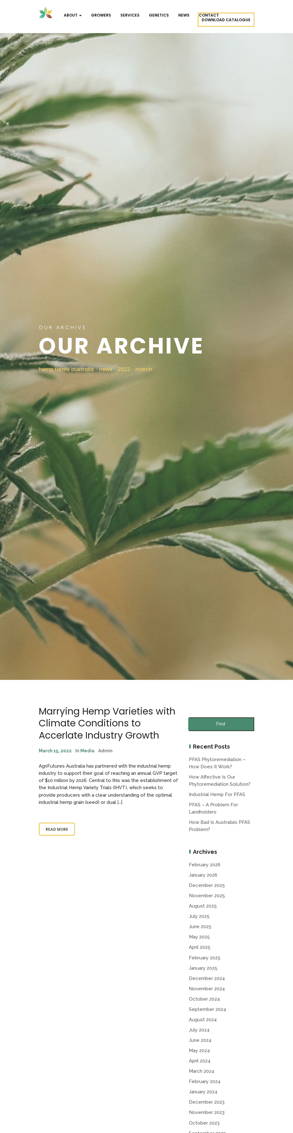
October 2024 (204, 999)
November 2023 (207, 1112)
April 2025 (199, 947)
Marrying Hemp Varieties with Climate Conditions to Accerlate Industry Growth (107, 723)
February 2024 (204, 1081)
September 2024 (207, 1009)
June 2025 (200, 926)
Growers (101, 15)
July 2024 (199, 1030)
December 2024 (207, 978)
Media (87, 750)
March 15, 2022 (55, 750)
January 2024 (203, 1092)
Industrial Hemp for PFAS (217, 794)
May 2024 (199, 1050)
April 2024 (199, 1061)
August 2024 (203, 1019)
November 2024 (207, 989)
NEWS (183, 15)
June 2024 (200, 1040)
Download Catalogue (226, 19)
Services (129, 15)
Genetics (159, 15)
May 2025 (199, 937)
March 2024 (201, 1071)
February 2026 (204, 865)
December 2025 (207, 885)
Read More (57, 829)
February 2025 (204, 958)
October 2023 (204, 1123)
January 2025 (203, 968)
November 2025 (207, 895)
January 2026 (203, 875)
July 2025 (199, 916)
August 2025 (203, 906)
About (73, 15)
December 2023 (207, 1102)
